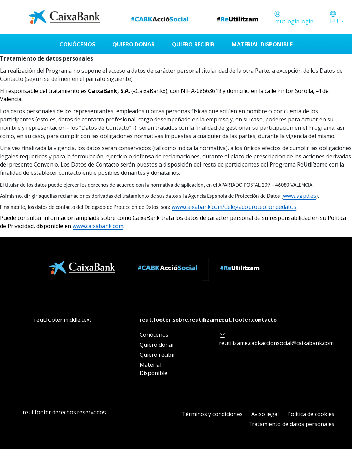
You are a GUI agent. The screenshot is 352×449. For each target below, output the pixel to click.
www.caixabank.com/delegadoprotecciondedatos (234, 207)
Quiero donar (157, 345)
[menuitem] (77, 44)
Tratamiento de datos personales (291, 424)
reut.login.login (294, 21)
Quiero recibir (157, 355)
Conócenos (154, 335)
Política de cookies (310, 414)
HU (335, 21)
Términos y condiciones (212, 414)
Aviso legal (265, 414)
